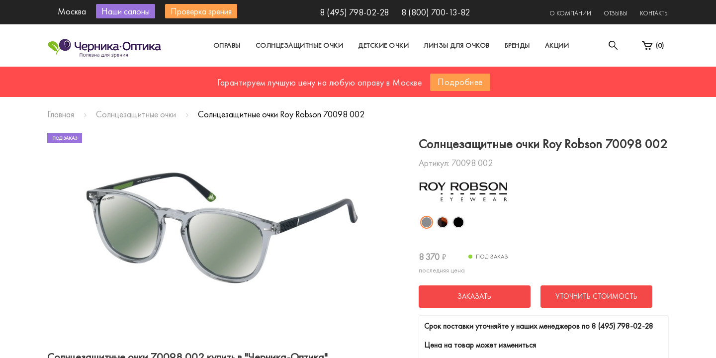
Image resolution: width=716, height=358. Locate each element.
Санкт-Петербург (335, 76)
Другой (403, 76)
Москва (266, 76)
